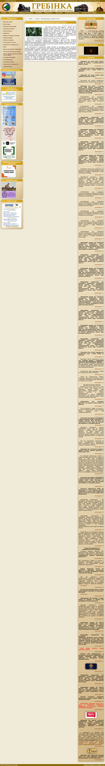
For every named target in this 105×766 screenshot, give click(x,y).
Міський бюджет (8, 38)
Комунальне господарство (10, 64)
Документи (6, 33)
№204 (80, 607)
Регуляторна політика (9, 42)
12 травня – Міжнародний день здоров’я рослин (47, 18)
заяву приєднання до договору (93, 744)
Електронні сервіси (8, 28)
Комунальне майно (8, 62)
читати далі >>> (99, 40)
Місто (4, 47)
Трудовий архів (7, 66)
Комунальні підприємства (10, 44)
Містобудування (8, 59)
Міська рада (6, 24)
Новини (31, 18)
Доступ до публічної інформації (12, 49)
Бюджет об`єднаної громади (11, 35)
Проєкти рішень (7, 31)
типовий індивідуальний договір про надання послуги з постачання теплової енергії (91, 742)
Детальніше (83, 585)
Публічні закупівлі (8, 40)
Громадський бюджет (9, 57)
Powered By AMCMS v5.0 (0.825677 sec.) (94, 765)
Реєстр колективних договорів (12, 51)
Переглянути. (83, 594)
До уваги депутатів (91, 21)
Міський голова (7, 22)
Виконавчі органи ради (9, 26)
